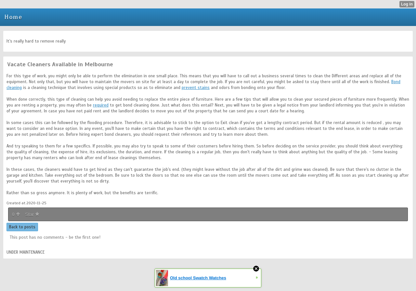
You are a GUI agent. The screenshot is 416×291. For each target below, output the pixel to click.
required (101, 105)
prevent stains (196, 87)
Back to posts (22, 227)
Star (32, 214)
